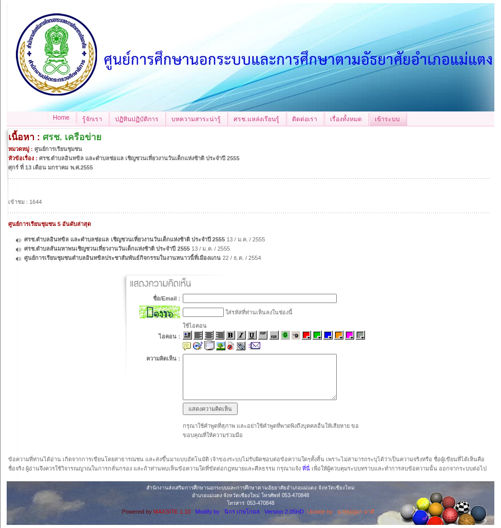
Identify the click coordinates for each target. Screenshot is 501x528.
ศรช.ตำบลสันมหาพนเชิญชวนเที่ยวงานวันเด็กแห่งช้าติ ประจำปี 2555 (107, 249)
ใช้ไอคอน (195, 326)
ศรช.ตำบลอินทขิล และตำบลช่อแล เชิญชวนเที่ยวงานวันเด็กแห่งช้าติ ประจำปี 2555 (124, 239)
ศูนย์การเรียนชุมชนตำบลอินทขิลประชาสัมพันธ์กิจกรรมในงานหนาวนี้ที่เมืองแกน (122, 258)
